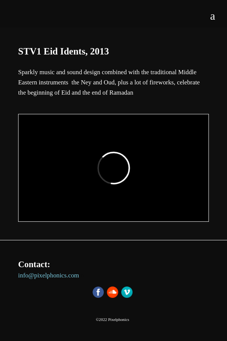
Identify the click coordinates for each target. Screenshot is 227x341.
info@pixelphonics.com (48, 275)
